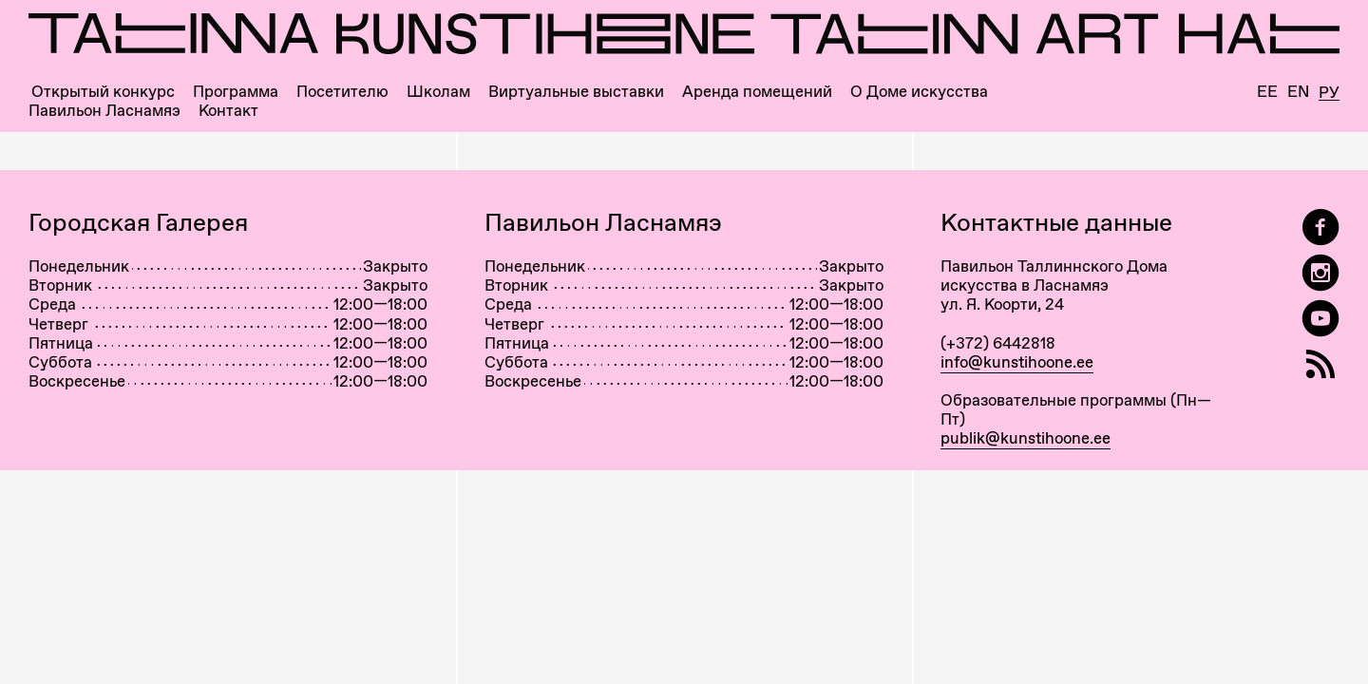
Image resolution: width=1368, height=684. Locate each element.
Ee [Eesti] (1267, 92)
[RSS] (1321, 364)
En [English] (1298, 92)
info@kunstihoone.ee (1016, 362)
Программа (235, 92)
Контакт (228, 111)
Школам (438, 92)
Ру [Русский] (1329, 93)
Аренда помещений (757, 92)
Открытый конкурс (103, 92)
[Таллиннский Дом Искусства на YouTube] (1321, 318)
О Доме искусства (919, 92)
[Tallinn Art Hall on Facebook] (1321, 227)
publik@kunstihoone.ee (1025, 438)
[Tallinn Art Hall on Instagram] (1321, 273)
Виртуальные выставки (576, 92)
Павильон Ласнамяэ (104, 111)
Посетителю (342, 92)
